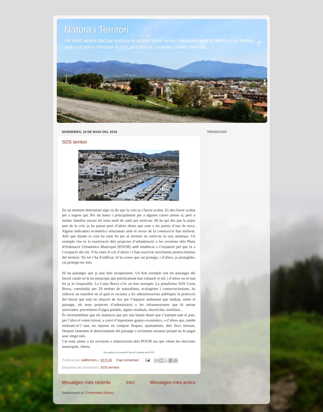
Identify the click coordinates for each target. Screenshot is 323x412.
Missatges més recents (86, 382)
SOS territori (74, 142)
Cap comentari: (128, 360)
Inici (130, 382)
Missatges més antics (173, 382)
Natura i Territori (96, 30)
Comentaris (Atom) (99, 393)
